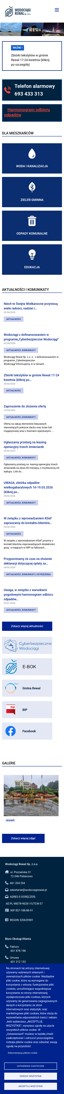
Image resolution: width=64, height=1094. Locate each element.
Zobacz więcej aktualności (27, 626)
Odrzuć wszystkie (30, 1076)
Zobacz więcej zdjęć (23, 838)
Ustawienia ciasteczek (30, 1066)
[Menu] (57, 10)
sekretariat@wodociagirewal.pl (28, 890)
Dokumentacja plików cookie (22, 1052)
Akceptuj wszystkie (30, 1086)
